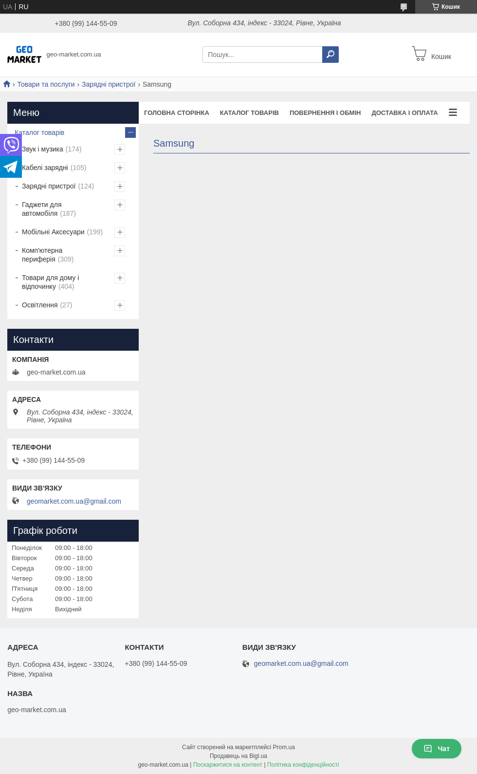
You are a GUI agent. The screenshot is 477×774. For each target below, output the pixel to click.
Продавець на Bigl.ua (238, 756)
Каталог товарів (249, 112)
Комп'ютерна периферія (42, 254)
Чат (436, 748)
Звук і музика (42, 149)
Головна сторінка (176, 112)
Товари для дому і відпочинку (50, 282)
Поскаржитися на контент (227, 764)
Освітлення (40, 305)
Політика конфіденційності (303, 764)
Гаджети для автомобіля (41, 209)
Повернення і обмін (325, 112)
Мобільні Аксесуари (53, 232)
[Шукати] (330, 54)
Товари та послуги (45, 84)
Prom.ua (284, 747)
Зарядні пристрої (108, 84)
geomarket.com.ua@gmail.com (74, 501)
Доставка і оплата (404, 112)
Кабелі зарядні (45, 167)
